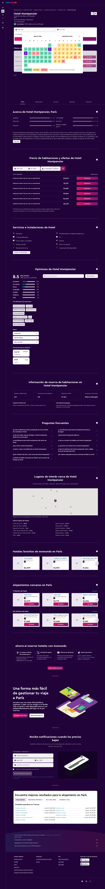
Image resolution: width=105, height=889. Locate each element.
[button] (3, 2)
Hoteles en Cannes (20, 819)
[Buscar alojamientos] (3, 11)
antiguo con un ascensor (20, 317)
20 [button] (38, 57)
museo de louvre (31, 309)
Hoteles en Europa (27, 9)
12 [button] (33, 53)
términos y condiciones (39, 776)
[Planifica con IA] (3, 18)
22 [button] (45, 57)
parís (30, 317)
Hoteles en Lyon (60, 810)
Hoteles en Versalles (20, 815)
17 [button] (25, 57)
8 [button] (45, 49)
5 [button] (33, 49)
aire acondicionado (19, 313)
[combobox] (34, 755)
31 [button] (25, 65)
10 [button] (25, 53)
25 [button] (29, 61)
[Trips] (3, 23)
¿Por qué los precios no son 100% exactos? (56, 846)
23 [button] (49, 57)
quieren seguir (29, 320)
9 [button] (49, 49)
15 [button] (45, 53)
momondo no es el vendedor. (56, 840)
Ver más (94, 591)
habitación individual (19, 309)
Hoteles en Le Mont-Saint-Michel (23, 817)
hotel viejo (29, 306)
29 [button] (45, 61)
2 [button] (49, 45)
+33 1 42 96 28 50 (19, 21)
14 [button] (41, 53)
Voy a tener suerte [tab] (51, 799)
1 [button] (45, 45)
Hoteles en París (61, 9)
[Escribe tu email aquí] (34, 765)
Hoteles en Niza (60, 808)
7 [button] (41, 49)
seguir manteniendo (19, 324)
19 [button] (33, 57)
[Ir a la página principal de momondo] (11, 2)
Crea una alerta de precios (84, 657)
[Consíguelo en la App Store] (84, 863)
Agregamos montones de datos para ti (56, 843)
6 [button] (37, 49)
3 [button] (25, 49)
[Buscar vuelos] (3, 7)
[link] (31, 604)
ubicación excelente (19, 306)
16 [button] (49, 53)
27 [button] (37, 61)
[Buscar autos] (3, 14)
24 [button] (25, 61)
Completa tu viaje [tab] (64, 799)
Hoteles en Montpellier (21, 812)
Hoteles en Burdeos (20, 810)
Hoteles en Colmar (61, 812)
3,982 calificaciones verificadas (33, 24)
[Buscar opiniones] (65, 276)
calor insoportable (18, 320)
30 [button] (50, 61)
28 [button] (41, 61)
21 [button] (41, 57)
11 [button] (29, 53)
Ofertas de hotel (17, 9)
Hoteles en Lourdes (61, 815)
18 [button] (29, 57)
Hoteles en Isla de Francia (50, 9)
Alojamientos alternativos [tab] (35, 799)
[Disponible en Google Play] (84, 859)
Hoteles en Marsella (20, 808)
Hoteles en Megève (61, 817)
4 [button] (29, 49)
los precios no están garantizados (52, 835)
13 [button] (37, 53)
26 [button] (33, 61)
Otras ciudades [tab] (20, 799)
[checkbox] (21, 353)
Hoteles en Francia (38, 9)
